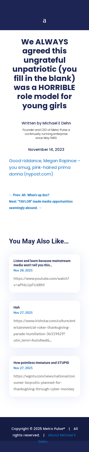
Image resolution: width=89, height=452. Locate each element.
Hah (17, 307)
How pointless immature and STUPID (41, 363)
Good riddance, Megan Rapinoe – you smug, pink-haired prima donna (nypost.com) (44, 167)
